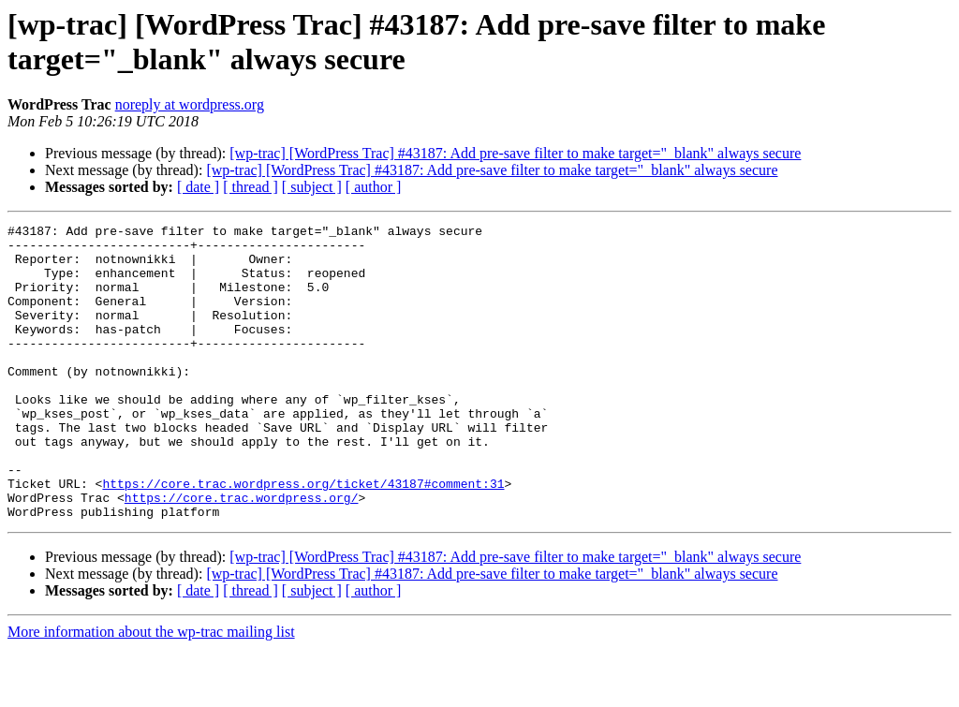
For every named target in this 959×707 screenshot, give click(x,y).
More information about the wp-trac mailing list (151, 691)
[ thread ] (250, 187)
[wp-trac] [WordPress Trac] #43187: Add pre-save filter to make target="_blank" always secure (515, 153)
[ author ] (374, 187)
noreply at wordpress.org (189, 104)
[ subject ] (312, 187)
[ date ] (198, 187)
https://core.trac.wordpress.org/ (242, 553)
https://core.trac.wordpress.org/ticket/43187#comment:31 (303, 536)
